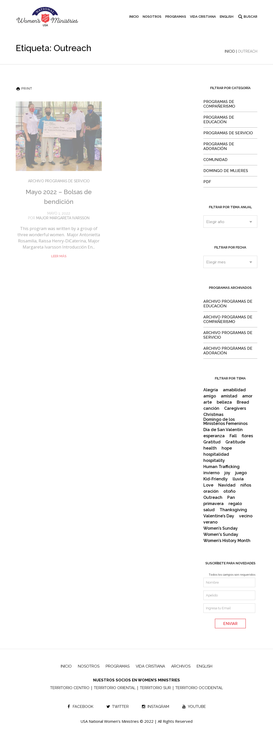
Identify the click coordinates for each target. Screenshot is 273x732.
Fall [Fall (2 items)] (233, 436)
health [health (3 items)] (210, 448)
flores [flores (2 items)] (247, 436)
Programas (118, 666)
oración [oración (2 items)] (211, 491)
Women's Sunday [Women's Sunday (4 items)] (220, 535)
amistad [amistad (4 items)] (229, 396)
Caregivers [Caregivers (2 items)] (235, 408)
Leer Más (59, 256)
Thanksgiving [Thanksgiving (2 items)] (233, 510)
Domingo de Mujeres (225, 170)
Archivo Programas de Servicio (59, 181)
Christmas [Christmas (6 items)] (213, 415)
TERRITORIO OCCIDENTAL (199, 688)
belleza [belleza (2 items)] (224, 402)
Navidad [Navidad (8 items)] (226, 485)
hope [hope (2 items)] (227, 448)
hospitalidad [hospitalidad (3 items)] (216, 454)
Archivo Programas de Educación (227, 303)
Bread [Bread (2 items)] (243, 402)
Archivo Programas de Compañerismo (227, 319)
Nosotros (88, 666)
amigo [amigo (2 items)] (209, 396)
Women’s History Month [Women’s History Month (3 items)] (226, 541)
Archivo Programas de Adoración (227, 350)
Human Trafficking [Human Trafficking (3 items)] (221, 467)
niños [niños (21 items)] (245, 485)
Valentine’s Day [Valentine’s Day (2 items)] (218, 516)
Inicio (230, 51)
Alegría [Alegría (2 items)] (210, 390)
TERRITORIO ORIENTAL (114, 688)
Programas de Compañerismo (219, 104)
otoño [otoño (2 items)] (229, 491)
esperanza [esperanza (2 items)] (214, 436)
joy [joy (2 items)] (227, 473)
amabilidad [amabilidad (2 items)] (234, 390)
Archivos (180, 666)
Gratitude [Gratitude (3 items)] (235, 442)
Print (24, 88)
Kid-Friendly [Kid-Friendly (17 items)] (215, 479)
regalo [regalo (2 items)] (235, 504)
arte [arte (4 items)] (207, 402)
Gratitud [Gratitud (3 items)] (212, 442)
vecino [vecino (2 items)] (245, 516)
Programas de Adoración (218, 146)
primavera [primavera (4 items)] (213, 504)
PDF (207, 181)
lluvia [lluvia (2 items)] (238, 479)
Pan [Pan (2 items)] (231, 498)
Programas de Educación (218, 119)
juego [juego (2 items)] (241, 473)
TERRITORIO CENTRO (69, 688)
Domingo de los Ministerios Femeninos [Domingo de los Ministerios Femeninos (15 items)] (225, 421)
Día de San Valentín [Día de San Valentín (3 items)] (223, 430)
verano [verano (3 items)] (210, 522)
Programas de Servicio (228, 133)
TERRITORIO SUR (155, 688)
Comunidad (215, 159)
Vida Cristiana (150, 666)
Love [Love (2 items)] (208, 485)
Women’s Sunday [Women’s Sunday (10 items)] (220, 528)
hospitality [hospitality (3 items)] (214, 461)
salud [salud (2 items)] (209, 510)
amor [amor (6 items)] (247, 396)
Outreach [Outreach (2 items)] (212, 498)
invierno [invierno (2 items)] (211, 473)
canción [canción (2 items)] (211, 408)
